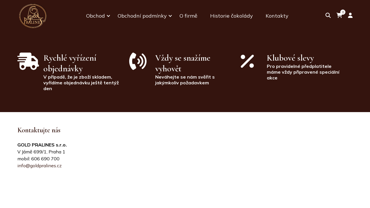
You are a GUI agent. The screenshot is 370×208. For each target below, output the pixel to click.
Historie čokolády (231, 15)
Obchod (95, 15)
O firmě (188, 15)
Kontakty (277, 15)
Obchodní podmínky (142, 15)
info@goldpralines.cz (39, 165)
